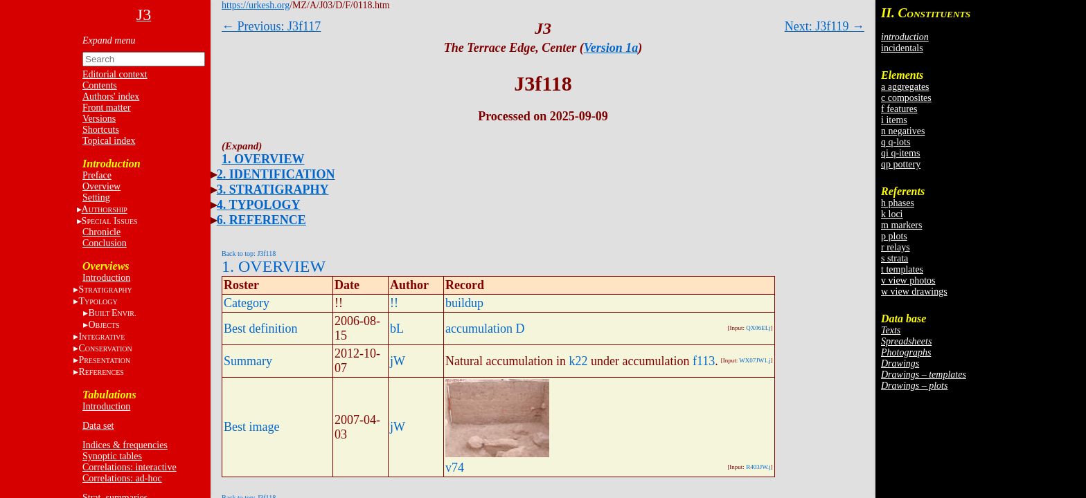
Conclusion (104, 243)
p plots (894, 236)
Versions (99, 118)
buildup (464, 303)
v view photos (908, 280)
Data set (98, 426)
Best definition (261, 328)
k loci (892, 214)
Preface (97, 175)
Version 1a (611, 48)
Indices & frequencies (125, 445)
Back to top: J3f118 (249, 253)
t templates (902, 269)
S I (110, 221)
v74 (454, 467)
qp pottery (900, 164)
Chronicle (101, 232)
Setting (96, 197)
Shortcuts (100, 129)
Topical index (108, 141)
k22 (578, 361)
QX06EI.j (758, 327)
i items (894, 120)
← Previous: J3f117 (271, 26)
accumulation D (484, 328)
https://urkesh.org (256, 5)
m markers (901, 225)
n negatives (903, 131)
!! (394, 303)
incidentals (902, 48)
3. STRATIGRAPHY (273, 189)
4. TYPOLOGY (259, 205)
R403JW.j (758, 466)
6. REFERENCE (261, 220)
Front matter (106, 107)
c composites (906, 98)
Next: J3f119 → (824, 26)
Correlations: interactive (129, 467)
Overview (101, 186)
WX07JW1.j (754, 360)
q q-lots (895, 142)
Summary (248, 361)
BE (112, 313)
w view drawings (914, 291)
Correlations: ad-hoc (122, 478)
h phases (897, 203)
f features (899, 109)
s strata (894, 258)
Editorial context (115, 74)
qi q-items (900, 153)
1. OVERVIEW (263, 159)
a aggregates (905, 87)
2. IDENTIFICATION (276, 174)
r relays (895, 247)
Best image (251, 427)
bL (397, 328)
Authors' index (110, 96)
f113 (704, 361)
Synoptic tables (112, 456)
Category (246, 303)
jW (397, 361)
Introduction (106, 278)
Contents (99, 85)
